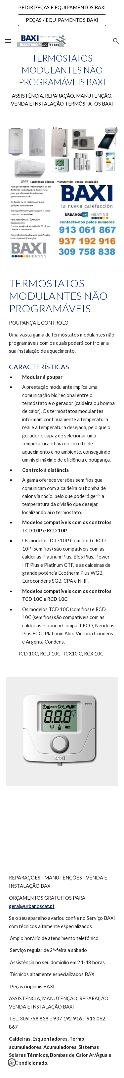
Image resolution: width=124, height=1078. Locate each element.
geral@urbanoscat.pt (32, 906)
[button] (8, 41)
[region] (62, 16)
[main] (62, 80)
